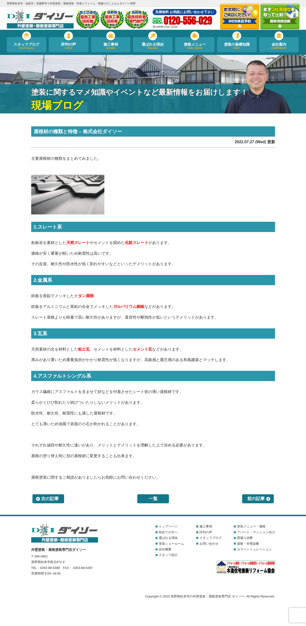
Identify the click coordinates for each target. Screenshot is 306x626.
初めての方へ (168, 532)
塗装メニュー (195, 46)
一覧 (153, 498)
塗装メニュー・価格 (251, 526)
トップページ (168, 526)
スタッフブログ (27, 46)
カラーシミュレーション (254, 549)
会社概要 (165, 549)
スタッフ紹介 (168, 555)
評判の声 (69, 46)
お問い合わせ (208, 543)
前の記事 (256, 498)
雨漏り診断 (245, 538)
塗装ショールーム (171, 543)
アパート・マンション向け (256, 532)
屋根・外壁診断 (248, 543)
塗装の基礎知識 (237, 46)
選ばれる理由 (153, 46)
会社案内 (279, 46)
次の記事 (50, 498)
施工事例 (111, 46)
